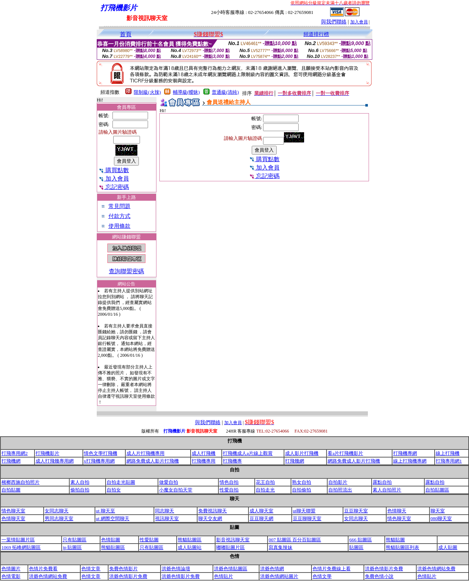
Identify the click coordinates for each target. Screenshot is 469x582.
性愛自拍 (229, 490)
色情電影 (11, 576)
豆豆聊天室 (356, 511)
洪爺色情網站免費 (436, 568)
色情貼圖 (110, 539)
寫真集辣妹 (280, 547)
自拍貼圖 (11, 490)
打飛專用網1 (449, 461)
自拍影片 (337, 482)
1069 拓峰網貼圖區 (21, 547)
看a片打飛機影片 (345, 453)
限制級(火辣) (147, 92)
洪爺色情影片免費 (384, 568)
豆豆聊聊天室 (307, 518)
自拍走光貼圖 (121, 482)
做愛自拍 (168, 482)
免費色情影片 (123, 568)
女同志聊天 (57, 511)
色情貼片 (223, 576)
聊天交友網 (210, 518)
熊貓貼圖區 (190, 539)
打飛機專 (232, 461)
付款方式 (119, 216)
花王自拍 (265, 482)
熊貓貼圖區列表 (402, 547)
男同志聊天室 (59, 518)
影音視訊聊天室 (233, 539)
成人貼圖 (447, 547)
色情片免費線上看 (332, 568)
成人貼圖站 (190, 547)
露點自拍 (382, 482)
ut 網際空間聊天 (112, 518)
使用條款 (119, 226)
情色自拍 (229, 482)
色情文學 (322, 576)
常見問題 (119, 206)
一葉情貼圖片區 (18, 539)
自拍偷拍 (301, 490)
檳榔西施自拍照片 (20, 482)
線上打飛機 (447, 453)
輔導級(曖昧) (186, 92)
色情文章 (90, 568)
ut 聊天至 (105, 511)
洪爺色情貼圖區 (230, 568)
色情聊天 (396, 511)
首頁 (126, 34)
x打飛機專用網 (99, 461)
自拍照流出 (340, 490)
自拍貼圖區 (437, 490)
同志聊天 (164, 511)
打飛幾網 (294, 461)
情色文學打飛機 (100, 453)
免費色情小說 (379, 576)
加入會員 (359, 22)
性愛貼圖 (149, 539)
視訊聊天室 (167, 518)
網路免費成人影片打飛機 (152, 461)
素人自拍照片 (387, 490)
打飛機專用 (203, 461)
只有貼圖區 (74, 539)
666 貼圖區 (360, 539)
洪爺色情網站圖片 (279, 576)
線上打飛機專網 (409, 461)
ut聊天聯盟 (304, 511)
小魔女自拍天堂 (175, 490)
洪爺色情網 (272, 568)
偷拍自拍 (79, 490)
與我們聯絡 (334, 22)
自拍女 (114, 490)
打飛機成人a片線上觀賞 (248, 453)
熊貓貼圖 (395, 539)
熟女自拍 (301, 482)
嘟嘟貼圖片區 (230, 547)
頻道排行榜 (316, 34)
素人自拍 (79, 482)
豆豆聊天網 (261, 518)
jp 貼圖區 (72, 547)
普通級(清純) (225, 92)
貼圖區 (356, 547)
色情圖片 (11, 568)
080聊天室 (441, 518)
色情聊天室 (13, 518)
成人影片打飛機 (301, 453)
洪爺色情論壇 (176, 568)
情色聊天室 (13, 511)
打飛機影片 (47, 453)
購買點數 (114, 170)
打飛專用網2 (14, 453)
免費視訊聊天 (212, 511)
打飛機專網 (405, 453)
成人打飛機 (203, 453)
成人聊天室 (261, 511)
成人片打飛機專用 (145, 453)
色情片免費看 (43, 568)
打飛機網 (11, 461)
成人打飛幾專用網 (55, 461)
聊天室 (438, 511)
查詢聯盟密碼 (126, 271)
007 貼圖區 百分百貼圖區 (295, 539)
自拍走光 (265, 490)
